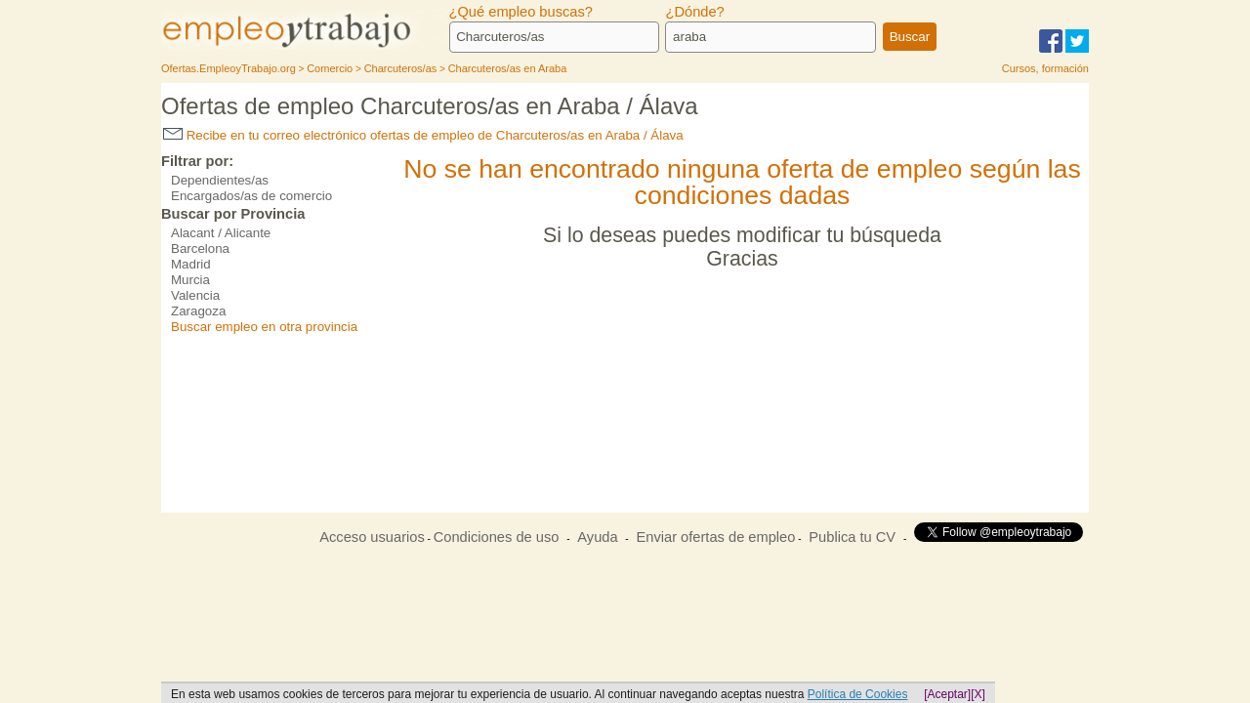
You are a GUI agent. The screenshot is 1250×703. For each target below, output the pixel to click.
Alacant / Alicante (221, 233)
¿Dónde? (694, 12)
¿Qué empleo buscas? (521, 12)
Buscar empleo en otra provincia (264, 326)
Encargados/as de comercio (251, 195)
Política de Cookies (858, 694)
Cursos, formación (1045, 68)
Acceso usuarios (372, 537)
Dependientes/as (220, 180)
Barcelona (200, 248)
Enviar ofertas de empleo (715, 537)
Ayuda (597, 537)
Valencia (195, 295)
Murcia (190, 279)
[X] (978, 694)
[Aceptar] (947, 694)
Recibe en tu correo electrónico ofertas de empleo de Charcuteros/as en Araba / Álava (423, 135)
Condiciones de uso (497, 537)
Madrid (191, 264)
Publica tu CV (852, 537)
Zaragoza (198, 311)
